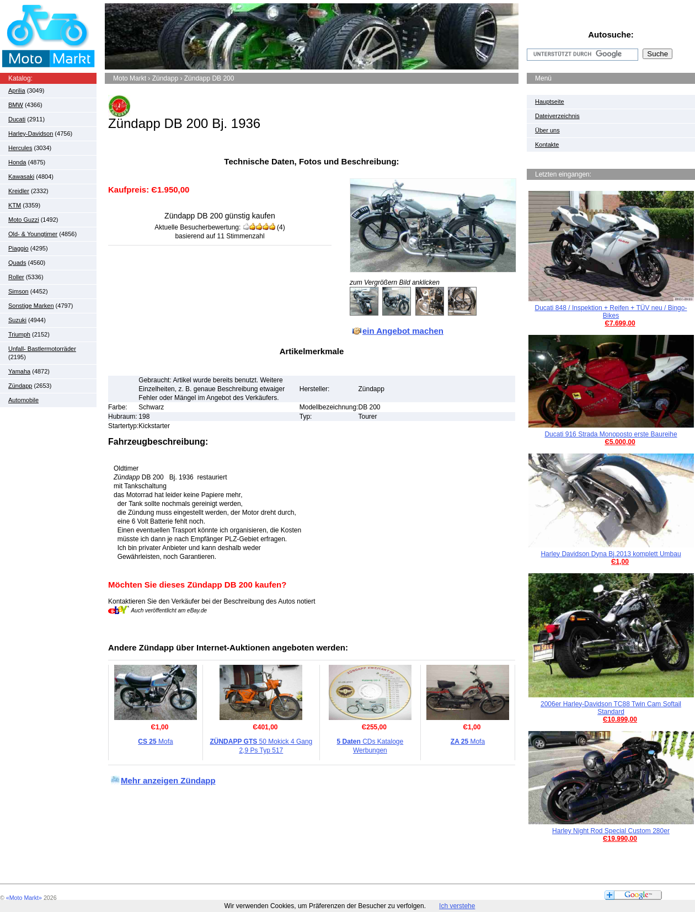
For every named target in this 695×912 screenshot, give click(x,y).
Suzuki (17, 320)
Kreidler (18, 191)
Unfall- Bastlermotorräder (42, 348)
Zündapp (20, 385)
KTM (14, 205)
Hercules (20, 148)
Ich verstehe (457, 906)
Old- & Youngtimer (32, 234)
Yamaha (19, 371)
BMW (15, 105)
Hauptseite (549, 101)
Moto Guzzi (23, 219)
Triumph (19, 334)
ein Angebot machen (402, 330)
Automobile (23, 400)
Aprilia (16, 90)
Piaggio (18, 248)
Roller (16, 277)
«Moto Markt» (24, 897)
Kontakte (547, 144)
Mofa (155, 741)
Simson (18, 291)
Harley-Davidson (30, 133)
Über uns (547, 130)
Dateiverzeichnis (557, 116)
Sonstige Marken (31, 305)
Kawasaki (21, 176)
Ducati (16, 119)
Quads (17, 262)
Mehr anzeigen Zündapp (168, 780)
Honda (17, 162)
